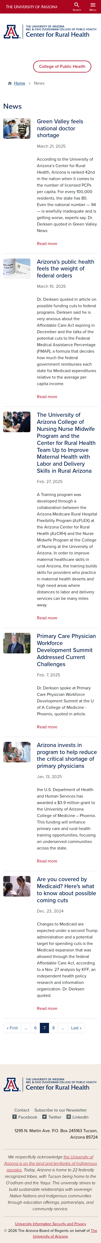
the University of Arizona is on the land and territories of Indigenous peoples (50, 1163)
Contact (21, 1110)
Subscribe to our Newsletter (60, 1110)
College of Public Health (62, 66)
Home (19, 83)
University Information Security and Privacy (50, 1224)
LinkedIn (80, 1117)
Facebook (27, 1117)
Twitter (54, 1117)
